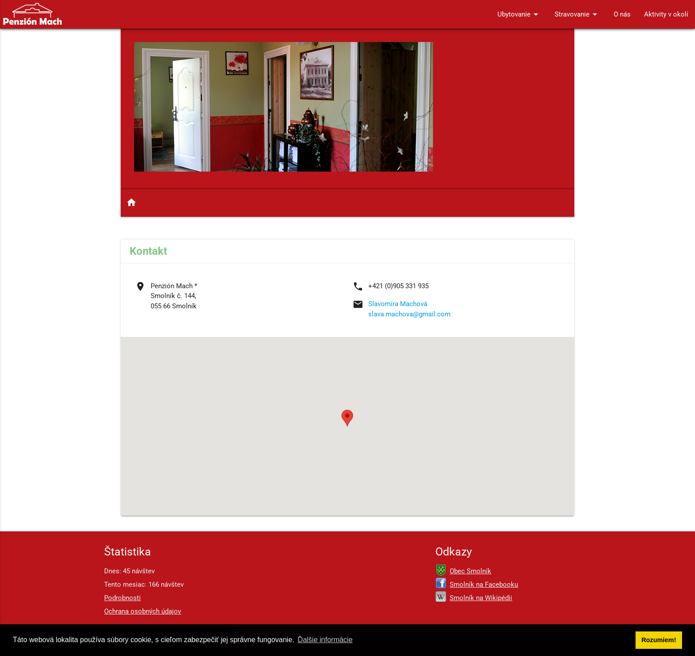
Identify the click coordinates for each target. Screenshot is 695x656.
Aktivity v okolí (666, 14)
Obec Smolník (470, 571)
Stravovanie (577, 14)
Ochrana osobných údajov (142, 611)
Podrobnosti (122, 598)
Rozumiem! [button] (658, 639)
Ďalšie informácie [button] (325, 639)
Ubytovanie (519, 14)
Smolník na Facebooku (484, 584)
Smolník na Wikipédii (481, 598)
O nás (622, 14)
